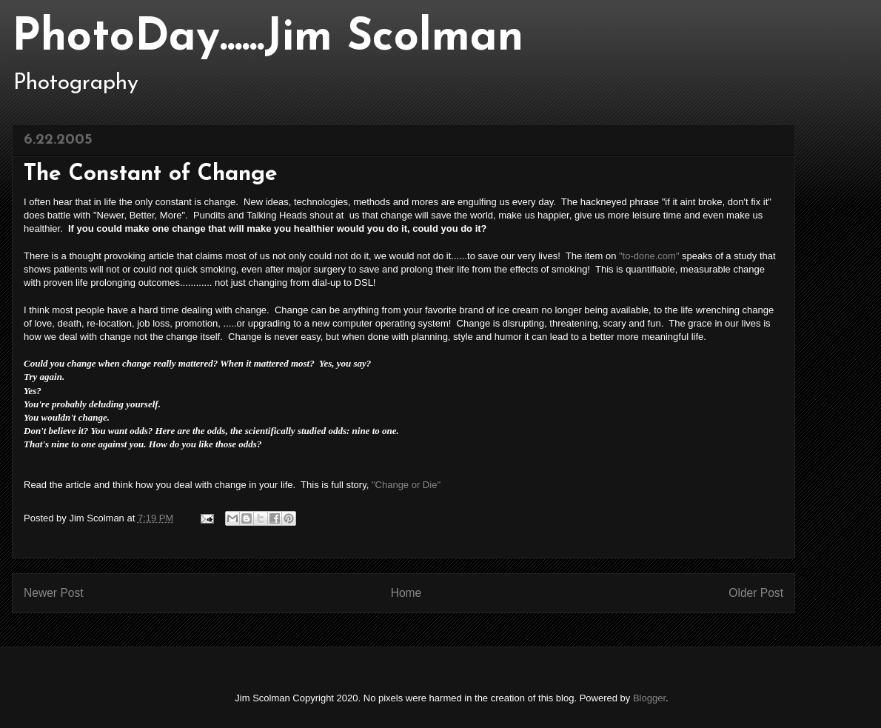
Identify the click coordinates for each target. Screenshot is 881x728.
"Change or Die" (406, 484)
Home (406, 593)
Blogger (649, 698)
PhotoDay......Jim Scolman (267, 38)
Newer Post (54, 593)
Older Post (755, 593)
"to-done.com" (649, 255)
